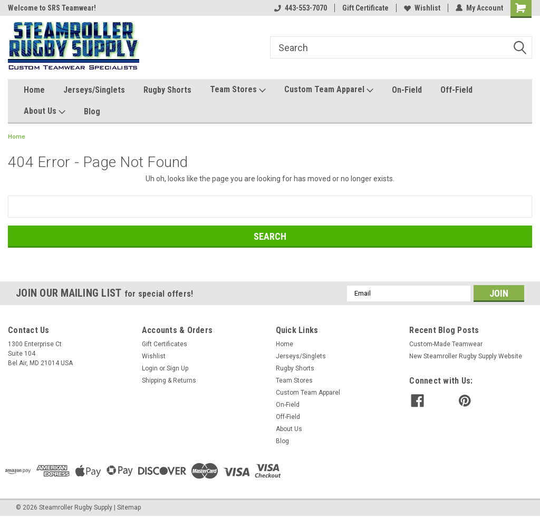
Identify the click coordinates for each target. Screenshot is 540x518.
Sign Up (177, 368)
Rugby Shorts (167, 90)
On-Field (407, 90)
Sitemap (129, 507)
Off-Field (456, 90)
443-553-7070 (300, 8)
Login (150, 368)
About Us (44, 111)
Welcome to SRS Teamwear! (52, 8)
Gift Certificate (365, 8)
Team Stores (238, 89)
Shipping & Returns (169, 380)
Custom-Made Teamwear (446, 344)
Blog (92, 111)
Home (34, 90)
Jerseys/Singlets (94, 90)
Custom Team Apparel (328, 89)
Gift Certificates (164, 344)
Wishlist (422, 8)
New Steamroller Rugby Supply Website (465, 356)
